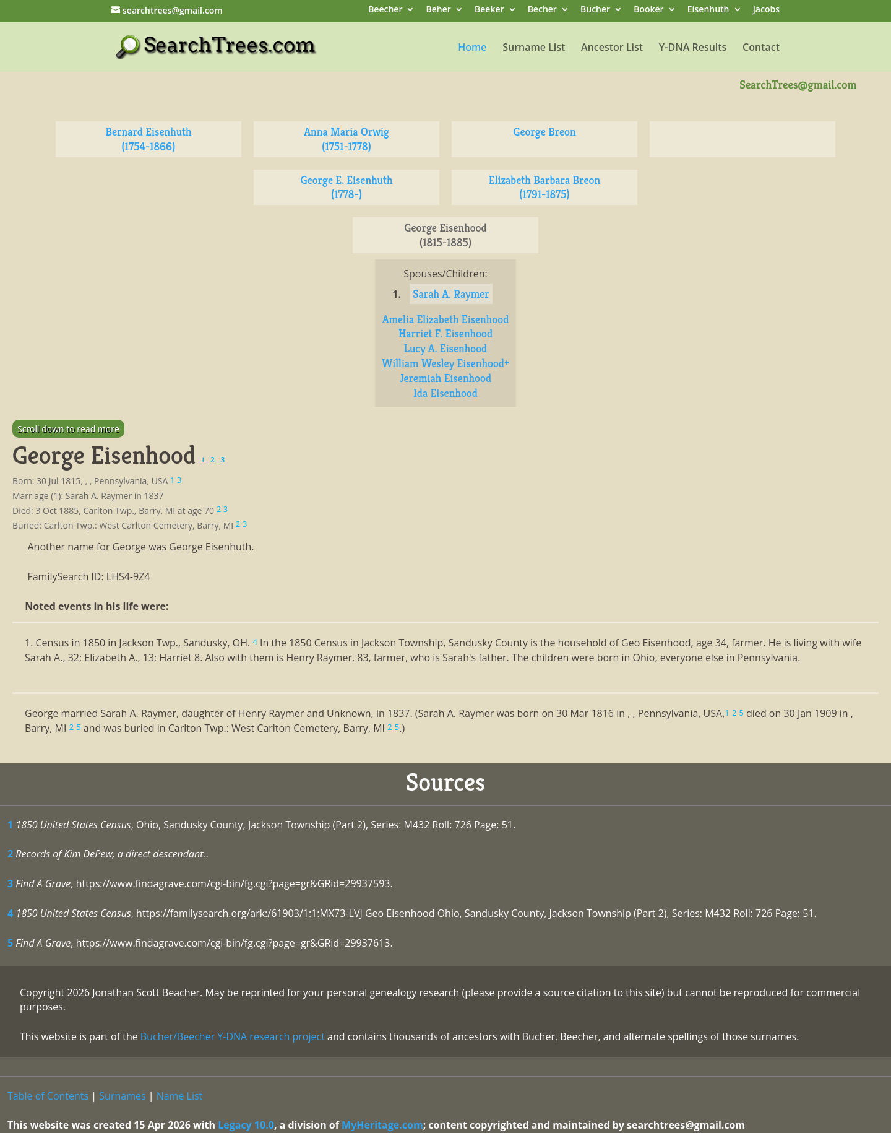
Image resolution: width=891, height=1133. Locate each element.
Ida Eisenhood (445, 393)
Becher (542, 10)
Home (472, 48)
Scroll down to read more (68, 429)
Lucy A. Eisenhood (446, 348)
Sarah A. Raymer (451, 294)
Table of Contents (47, 1096)
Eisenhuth (708, 10)
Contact (761, 48)
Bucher (595, 10)
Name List (180, 1096)
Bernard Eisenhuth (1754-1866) (148, 139)
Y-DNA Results (693, 48)
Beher (438, 10)
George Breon (544, 131)
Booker (648, 10)
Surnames (122, 1096)
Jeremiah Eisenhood (445, 378)
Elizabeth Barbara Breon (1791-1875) (544, 187)
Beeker (489, 10)
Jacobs (766, 10)
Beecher (385, 10)
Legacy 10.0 (246, 1125)
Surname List (533, 48)
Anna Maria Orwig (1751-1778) (346, 139)
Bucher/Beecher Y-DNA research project (232, 1036)
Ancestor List (612, 48)
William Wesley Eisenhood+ (445, 363)
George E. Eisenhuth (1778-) (346, 187)
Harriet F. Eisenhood (445, 333)
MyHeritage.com (382, 1125)
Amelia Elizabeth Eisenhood (445, 319)
